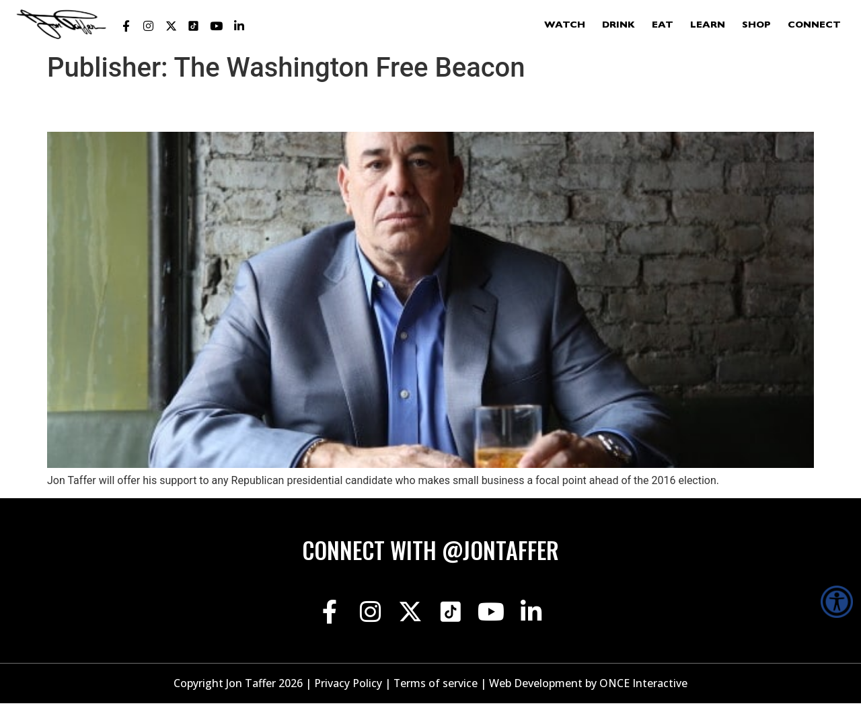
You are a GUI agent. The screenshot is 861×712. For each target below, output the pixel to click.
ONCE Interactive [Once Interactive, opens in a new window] (644, 692)
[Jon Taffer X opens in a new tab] (170, 26)
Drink (618, 25)
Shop (756, 25)
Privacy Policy (348, 692)
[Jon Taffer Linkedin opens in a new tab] (238, 26)
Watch (564, 25)
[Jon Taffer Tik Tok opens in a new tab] (193, 26)
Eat (662, 25)
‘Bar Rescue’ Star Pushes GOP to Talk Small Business (302, 107)
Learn (707, 25)
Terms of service (436, 692)
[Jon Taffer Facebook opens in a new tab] (125, 26)
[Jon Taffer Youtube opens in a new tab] (216, 26)
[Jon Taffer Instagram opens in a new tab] (148, 26)
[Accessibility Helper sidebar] (837, 602)
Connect (814, 25)
